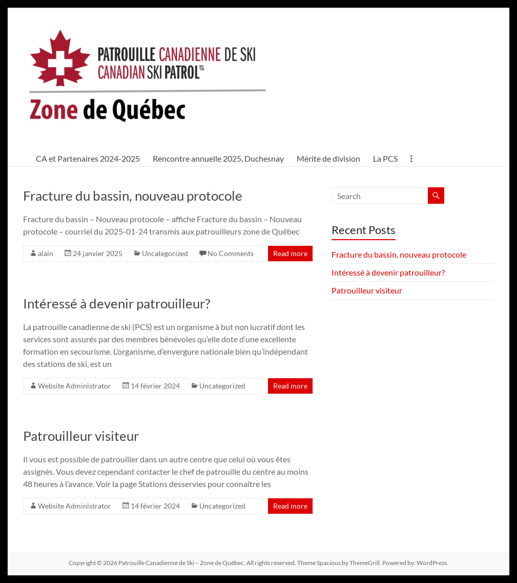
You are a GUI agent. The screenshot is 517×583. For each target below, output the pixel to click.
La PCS (385, 158)
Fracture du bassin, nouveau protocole (132, 195)
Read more (290, 253)
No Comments (231, 253)
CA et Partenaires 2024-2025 (88, 158)
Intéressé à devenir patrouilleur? (116, 303)
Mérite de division (328, 158)
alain (45, 253)
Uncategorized (165, 253)
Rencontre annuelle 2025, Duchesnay (218, 158)
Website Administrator (74, 385)
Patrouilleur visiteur (81, 435)
